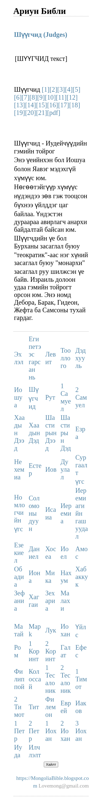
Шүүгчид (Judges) (40, 34)
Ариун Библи (39, 11)
